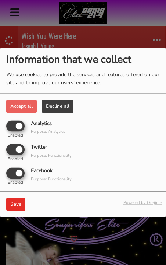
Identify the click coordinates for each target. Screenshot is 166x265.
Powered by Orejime (142, 203)
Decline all (57, 106)
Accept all (21, 106)
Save (15, 204)
